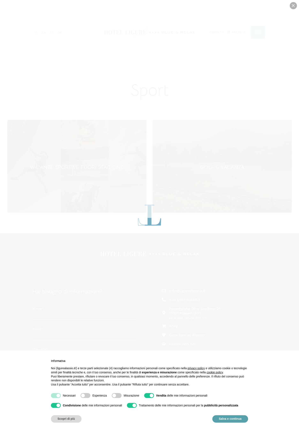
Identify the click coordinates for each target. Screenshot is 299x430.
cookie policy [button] (215, 372)
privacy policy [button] (196, 368)
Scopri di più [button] (66, 418)
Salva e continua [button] (230, 418)
